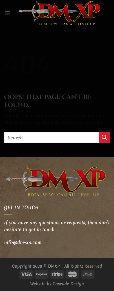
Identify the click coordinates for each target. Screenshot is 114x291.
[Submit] (104, 137)
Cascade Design (68, 284)
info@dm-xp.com (22, 242)
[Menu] (7, 13)
